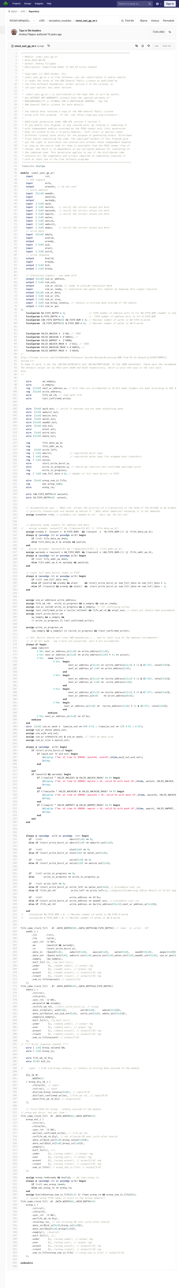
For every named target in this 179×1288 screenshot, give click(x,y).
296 (17, 1061)
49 (17, 217)
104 (17, 405)
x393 (46, 20)
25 (17, 135)
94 (17, 371)
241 (17, 873)
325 (17, 1160)
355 (17, 1262)
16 (17, 104)
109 (17, 422)
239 (17, 866)
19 (17, 114)
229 (17, 832)
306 (17, 1095)
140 (17, 528)
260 (17, 938)
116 (17, 446)
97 (17, 381)
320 (17, 1143)
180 (17, 664)
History (155, 20)
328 (17, 1170)
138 (17, 521)
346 (17, 1232)
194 (17, 712)
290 (17, 1040)
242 (17, 876)
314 (17, 1122)
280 (17, 1006)
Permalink (168, 20)
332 (17, 1184)
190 (17, 699)
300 (17, 1074)
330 (17, 1177)
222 (17, 808)
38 (17, 179)
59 (17, 251)
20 (17, 118)
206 (17, 753)
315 (17, 1126)
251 (17, 907)
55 (17, 237)
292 (17, 1047)
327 (17, 1167)
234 (17, 849)
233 (17, 846)
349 (17, 1242)
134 (17, 507)
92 (17, 364)
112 (17, 432)
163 (17, 606)
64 (17, 268)
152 (17, 569)
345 (17, 1228)
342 (17, 1218)
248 (17, 897)
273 (17, 982)
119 (17, 456)
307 (17, 1098)
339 (17, 1208)
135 (17, 511)
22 (17, 125)
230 (17, 835)
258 (17, 931)
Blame (143, 20)
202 (17, 740)
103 (17, 401)
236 (17, 856)
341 (17, 1215)
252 (17, 910)
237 (17, 859)
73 (17, 299)
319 (17, 1139)
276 (17, 992)
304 (17, 1088)
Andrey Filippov (31, 34)
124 (17, 473)
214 (17, 781)
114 (17, 439)
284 (17, 1020)
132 (17, 500)
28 (17, 145)
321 (17, 1146)
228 (17, 828)
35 (17, 169)
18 (17, 111)
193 (17, 709)
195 (17, 716)
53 (17, 230)
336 (17, 1197)
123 (17, 470)
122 (17, 466)
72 (17, 295)
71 (17, 292)
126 (17, 480)
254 (17, 917)
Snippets (39, 3)
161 (17, 600)
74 (17, 302)
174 (17, 644)
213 (17, 777)
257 (17, 928)
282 (17, 1013)
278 (17, 999)
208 (17, 760)
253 (17, 914)
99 (17, 388)
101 (17, 394)
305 (17, 1092)
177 (17, 654)
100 (17, 391)
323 (17, 1153)
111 (17, 429)
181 (17, 668)
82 (17, 330)
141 (17, 531)
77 (17, 312)
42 (17, 193)
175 (17, 647)
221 (17, 805)
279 (17, 1003)
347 (17, 1235)
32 (17, 159)
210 (17, 767)
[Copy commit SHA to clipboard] (170, 32)
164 (17, 610)
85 (17, 340)
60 (17, 254)
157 (17, 586)
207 (17, 757)
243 (17, 880)
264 (17, 951)
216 (17, 787)
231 (17, 839)
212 (17, 774)
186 (17, 685)
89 (17, 353)
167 (17, 620)
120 (17, 459)
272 (17, 979)
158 (17, 589)
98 (17, 384)
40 (17, 186)
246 (17, 890)
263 (17, 948)
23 (17, 128)
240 (17, 869)
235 (17, 852)
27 (17, 142)
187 (17, 688)
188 (17, 692)
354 (17, 1259)
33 (17, 162)
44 (17, 200)
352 (17, 1252)
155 (17, 579)
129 (17, 490)
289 (17, 1037)
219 (17, 798)
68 (17, 282)
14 (17, 97)
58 (17, 248)
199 (17, 729)
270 (17, 972)
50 (17, 220)
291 (17, 1044)
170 (17, 630)
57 (17, 244)
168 (17, 623)
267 (17, 962)
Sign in (170, 3)
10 (17, 84)
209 (17, 764)
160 (17, 596)
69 (17, 285)
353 (17, 1256)
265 (17, 955)
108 (17, 418)
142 (17, 535)
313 (17, 1119)
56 (17, 241)
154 (17, 576)
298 (17, 1068)
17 (17, 107)
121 (17, 463)
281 (17, 1010)
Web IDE (166, 46)
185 (17, 682)
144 (17, 541)
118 (17, 453)
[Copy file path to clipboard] (53, 46)
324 (17, 1156)
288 (17, 1033)
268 (17, 965)
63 (17, 265)
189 (17, 695)
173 (17, 641)
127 (17, 483)
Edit (157, 46)
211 (17, 770)
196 (17, 719)
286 (17, 1027)
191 (17, 702)
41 (17, 189)
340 (17, 1211)
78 (17, 316)
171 (17, 634)
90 (17, 357)
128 (17, 487)
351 (17, 1249)
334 (17, 1191)
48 (17, 213)
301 (17, 1078)
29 (17, 148)
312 (17, 1115)
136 (17, 514)
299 (17, 1071)
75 (17, 306)
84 (17, 336)
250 (17, 904)
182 (17, 671)
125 (17, 476)
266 (17, 958)
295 (17, 1057)
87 (17, 347)
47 (17, 210)
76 (17, 309)
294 (17, 1054)
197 (17, 723)
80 (17, 323)
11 (17, 87)
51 (17, 224)
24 (17, 131)
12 (17, 90)
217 (17, 791)
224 (17, 815)
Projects (17, 3)
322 (17, 1150)
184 (17, 678)
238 (17, 863)
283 (17, 1016)
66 (17, 275)
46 (17, 207)
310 (17, 1109)
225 (17, 818)
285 (17, 1023)
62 (17, 261)
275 (17, 989)
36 (17, 172)
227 (17, 825)
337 (17, 1201)
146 (17, 548)
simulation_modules (64, 20)
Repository (38, 11)
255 (17, 921)
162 (17, 603)
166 (17, 617)
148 (17, 555)
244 (17, 883)
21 (17, 121)
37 (17, 176)
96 (17, 377)
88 (17, 350)
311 (17, 1112)
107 (17, 415)
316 (17, 1129)
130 (17, 494)
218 (17, 794)
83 (17, 333)
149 (17, 558)
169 (17, 627)
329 (17, 1174)
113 (17, 435)
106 (17, 412)
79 (17, 319)
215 (17, 784)
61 (17, 258)
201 (17, 736)
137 (17, 517)
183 (17, 675)
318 (17, 1136)
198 (17, 726)
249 (17, 900)
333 (17, 1187)
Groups (27, 3)
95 (17, 374)
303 (17, 1085)
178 (17, 658)
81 (17, 326)
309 (17, 1105)
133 (17, 504)
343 (17, 1221)
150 (17, 562)
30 (17, 152)
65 (17, 271)
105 (17, 408)
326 (17, 1163)
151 (17, 565)
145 (17, 545)
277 (17, 996)
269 (17, 969)
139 (17, 524)
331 (17, 1180)
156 (17, 582)
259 (17, 934)
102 (17, 398)
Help (49, 3)
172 (17, 637)
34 (17, 166)
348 (17, 1238)
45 (17, 203)
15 (17, 101)
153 (17, 572)
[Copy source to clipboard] (136, 46)
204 (17, 746)
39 (17, 183)
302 (17, 1081)
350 (17, 1245)
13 (17, 94)
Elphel (16, 11)
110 (17, 425)
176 (17, 651)
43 (17, 196)
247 (17, 893)
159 (17, 593)
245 (17, 887)
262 (17, 945)
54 (17, 234)
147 (17, 552)
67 (17, 278)
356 (17, 1266)
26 (17, 138)
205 (17, 750)
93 (17, 367)
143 (17, 538)
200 (17, 733)
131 (17, 497)
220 (17, 801)
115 (17, 442)
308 (17, 1102)
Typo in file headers (34, 30)
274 (17, 986)
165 (17, 613)
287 (17, 1030)
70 (17, 289)
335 (17, 1194)
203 (17, 743)
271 (17, 975)
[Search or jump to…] (135, 4)
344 (17, 1225)
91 (17, 360)
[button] (4, 1283)
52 (17, 227)
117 (17, 449)
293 (17, 1051)
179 (17, 661)
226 (17, 822)
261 (17, 941)
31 (17, 155)
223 (17, 811)
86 (17, 343)
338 (17, 1204)
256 (17, 924)
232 (17, 842)
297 (17, 1064)
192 (17, 705)
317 (17, 1133)
